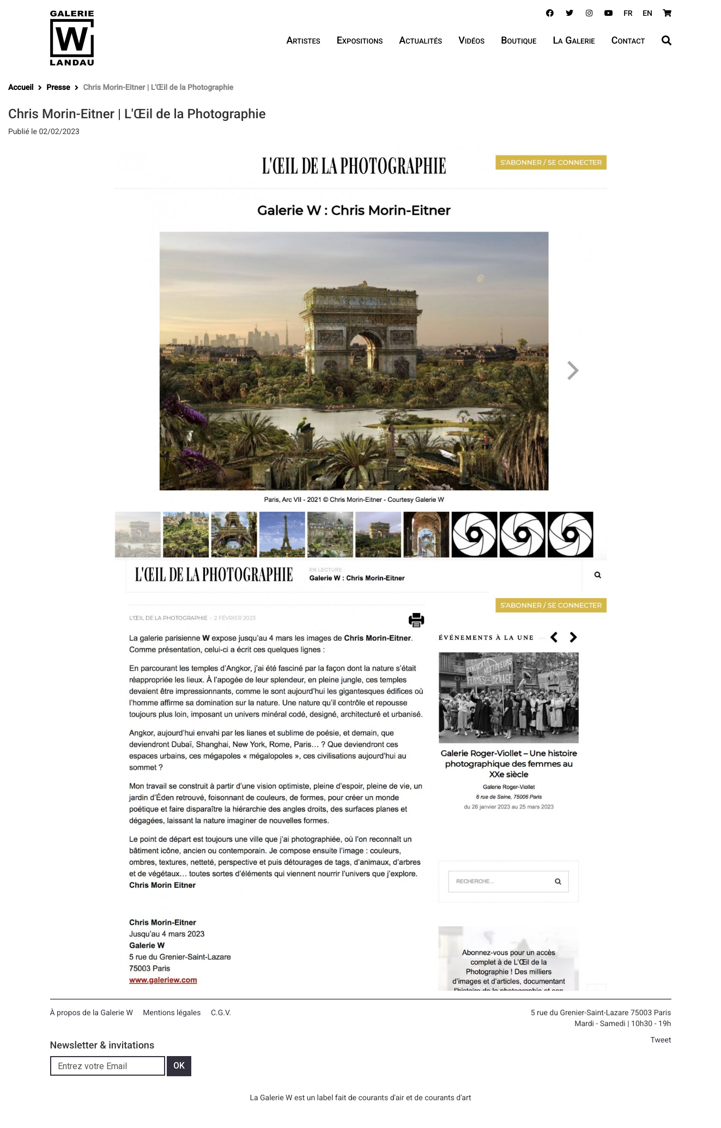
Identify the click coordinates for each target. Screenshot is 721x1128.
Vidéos (471, 40)
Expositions (360, 40)
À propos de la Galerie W (91, 1013)
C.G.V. (221, 1013)
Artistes (303, 40)
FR (628, 13)
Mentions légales (172, 1013)
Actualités (420, 40)
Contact (628, 40)
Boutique (518, 40)
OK (179, 1065)
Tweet (661, 1040)
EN (647, 13)
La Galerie (574, 40)
